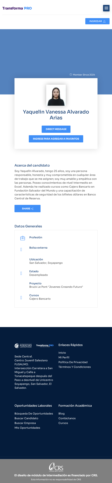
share (27, 208)
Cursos (63, 423)
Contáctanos (67, 418)
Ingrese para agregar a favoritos (56, 138)
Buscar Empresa (25, 423)
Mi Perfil (63, 357)
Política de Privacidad (73, 362)
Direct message (56, 129)
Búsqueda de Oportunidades (33, 413)
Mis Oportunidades (27, 427)
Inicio (62, 352)
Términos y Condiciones (74, 367)
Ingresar (97, 21)
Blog (61, 413)
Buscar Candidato (26, 418)
